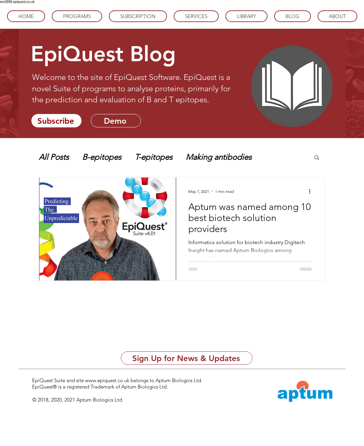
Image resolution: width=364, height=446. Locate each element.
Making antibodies (218, 157)
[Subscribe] (56, 120)
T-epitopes (153, 157)
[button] (317, 157)
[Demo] (116, 120)
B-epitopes (101, 157)
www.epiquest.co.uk (107, 380)
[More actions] (312, 191)
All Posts (54, 157)
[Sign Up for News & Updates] (186, 358)
